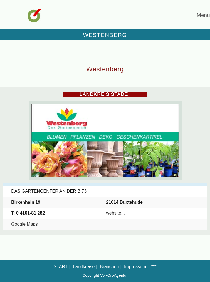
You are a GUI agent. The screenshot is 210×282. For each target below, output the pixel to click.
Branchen (109, 266)
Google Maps (24, 224)
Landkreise (84, 266)
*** (154, 266)
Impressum (135, 266)
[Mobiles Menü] (201, 15)
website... (115, 213)
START (61, 266)
